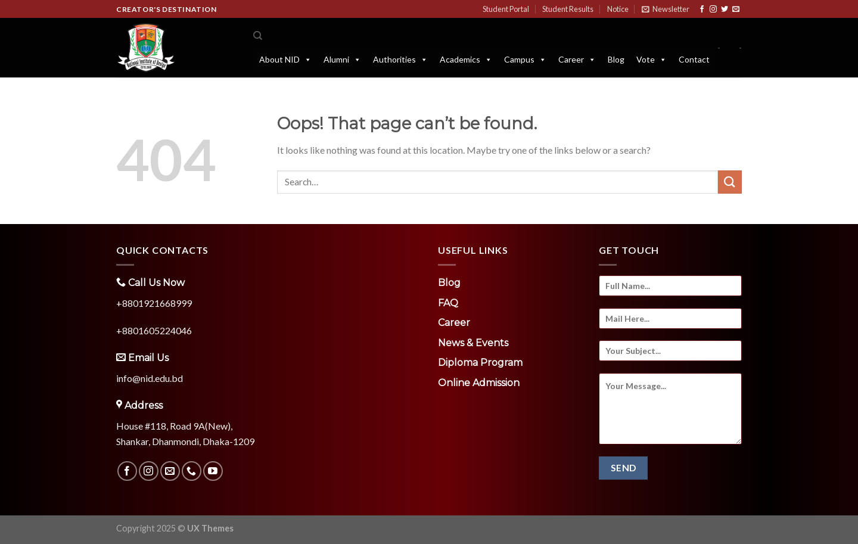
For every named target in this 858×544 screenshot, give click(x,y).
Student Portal (506, 9)
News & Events (473, 343)
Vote (651, 60)
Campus (525, 60)
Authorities (400, 60)
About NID (285, 60)
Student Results (567, 9)
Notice (618, 9)
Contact (694, 59)
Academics (466, 60)
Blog (616, 59)
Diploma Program (480, 362)
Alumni (342, 60)
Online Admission (479, 382)
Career (577, 60)
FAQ (448, 303)
